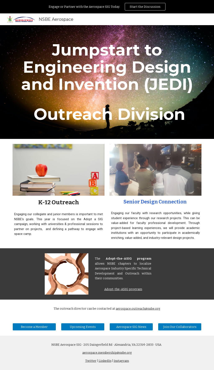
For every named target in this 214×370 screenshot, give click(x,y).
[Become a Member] (34, 327)
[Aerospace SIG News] (131, 327)
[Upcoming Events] (82, 327)
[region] (107, 6)
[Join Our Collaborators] (179, 327)
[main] (107, 82)
